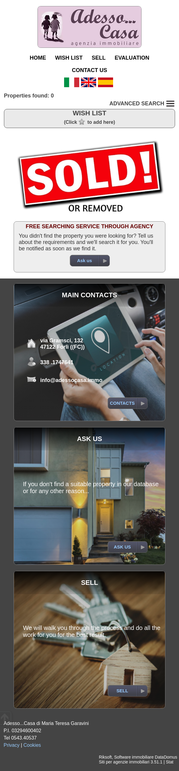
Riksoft (105, 757)
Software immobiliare (134, 757)
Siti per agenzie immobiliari (124, 761)
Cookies (32, 745)
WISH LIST (69, 58)
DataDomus (166, 757)
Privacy (11, 745)
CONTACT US (89, 70)
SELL (99, 58)
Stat (169, 761)
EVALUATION (132, 58)
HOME (38, 58)
